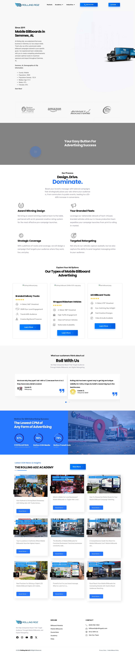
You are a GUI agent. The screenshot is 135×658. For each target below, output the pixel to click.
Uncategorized (20, 495)
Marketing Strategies (58, 497)
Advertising (56, 495)
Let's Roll (113, 5)
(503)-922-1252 (89, 5)
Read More (23, 529)
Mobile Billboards (101, 495)
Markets (49, 5)
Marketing (27, 536)
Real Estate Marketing (41, 538)
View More (78, 483)
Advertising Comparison (67, 495)
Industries (69, 5)
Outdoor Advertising (21, 578)
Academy (58, 5)
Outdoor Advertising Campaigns (24, 538)
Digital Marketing (21, 576)
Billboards (92, 495)
